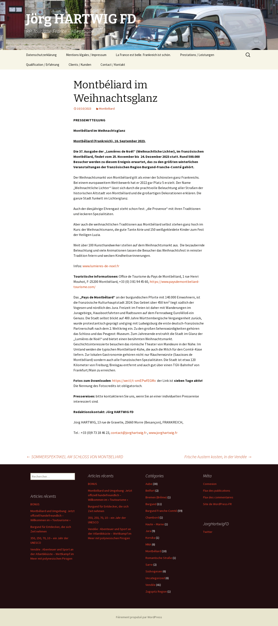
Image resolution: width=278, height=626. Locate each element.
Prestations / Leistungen (197, 55)
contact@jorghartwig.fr (129, 432)
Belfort (150, 491)
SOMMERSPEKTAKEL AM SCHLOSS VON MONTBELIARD (74, 456)
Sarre (149, 565)
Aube (149, 484)
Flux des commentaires (218, 497)
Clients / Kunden (80, 65)
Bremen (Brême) (156, 497)
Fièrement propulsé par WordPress (139, 617)
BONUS (92, 484)
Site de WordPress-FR (217, 504)
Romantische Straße (159, 558)
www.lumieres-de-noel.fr (101, 266)
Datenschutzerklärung (41, 55)
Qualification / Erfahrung (42, 65)
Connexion (210, 484)
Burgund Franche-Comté (161, 511)
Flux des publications (216, 491)
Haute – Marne (155, 524)
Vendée (151, 585)
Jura (148, 531)
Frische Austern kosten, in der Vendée (218, 456)
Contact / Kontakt (113, 65)
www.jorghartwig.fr (163, 432)
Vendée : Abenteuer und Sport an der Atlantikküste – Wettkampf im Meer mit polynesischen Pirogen (109, 533)
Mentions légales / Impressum (86, 55)
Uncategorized (155, 578)
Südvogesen (154, 571)
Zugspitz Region (156, 591)
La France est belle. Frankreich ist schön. (143, 55)
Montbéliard (107, 108)
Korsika (150, 538)
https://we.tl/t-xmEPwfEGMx (134, 380)
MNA (148, 544)
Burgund (151, 504)
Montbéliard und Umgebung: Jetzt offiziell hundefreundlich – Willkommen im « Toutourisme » (110, 495)
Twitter (207, 532)
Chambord (152, 517)
